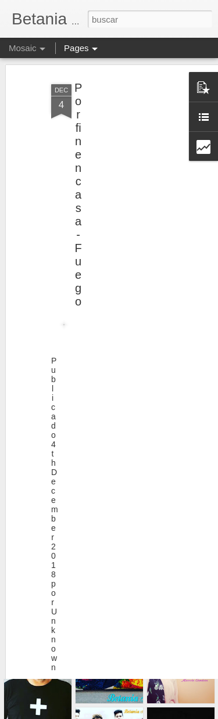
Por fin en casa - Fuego (78, 179)
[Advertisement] (118, 141)
